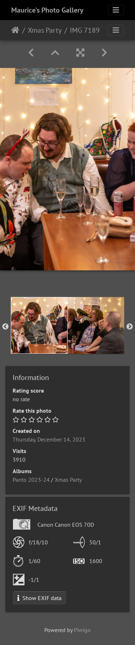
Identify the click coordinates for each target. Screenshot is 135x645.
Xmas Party (45, 30)
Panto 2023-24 (31, 479)
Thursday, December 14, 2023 (49, 439)
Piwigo (82, 629)
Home (15, 30)
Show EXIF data (39, 597)
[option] (39, 325)
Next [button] (129, 326)
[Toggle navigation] (116, 10)
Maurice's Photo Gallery (47, 10)
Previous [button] (5, 326)
